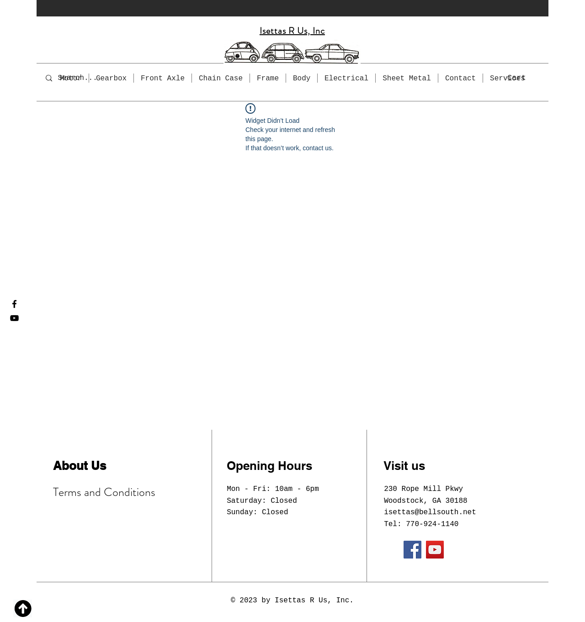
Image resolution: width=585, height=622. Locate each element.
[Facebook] (14, 304)
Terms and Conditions (104, 492)
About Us (79, 466)
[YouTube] (14, 318)
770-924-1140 (432, 524)
